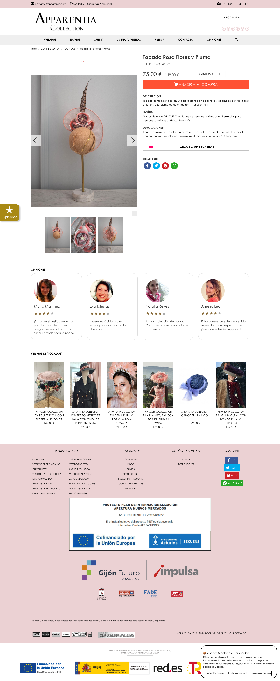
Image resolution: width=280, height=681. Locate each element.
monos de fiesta (78, 493)
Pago (130, 464)
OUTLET (98, 39)
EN (246, 3)
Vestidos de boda (42, 483)
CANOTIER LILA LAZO (194, 415)
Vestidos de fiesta (79, 464)
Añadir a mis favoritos (197, 147)
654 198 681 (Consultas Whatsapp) (91, 4)
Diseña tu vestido (128, 39)
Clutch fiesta (39, 469)
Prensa (159, 39)
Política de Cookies (213, 666)
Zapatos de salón (79, 478)
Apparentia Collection (49, 411)
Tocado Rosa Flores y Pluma (94, 48)
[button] (236, 17)
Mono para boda (79, 469)
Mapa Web (130, 488)
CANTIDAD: (206, 74)
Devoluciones (131, 474)
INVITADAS (49, 39)
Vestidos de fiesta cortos (46, 488)
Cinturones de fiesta (43, 493)
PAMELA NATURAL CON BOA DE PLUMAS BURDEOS (231, 419)
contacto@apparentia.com (48, 4)
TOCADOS (69, 48)
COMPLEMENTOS (50, 48)
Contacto (185, 39)
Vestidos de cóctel (80, 459)
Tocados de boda (79, 488)
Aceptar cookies (215, 673)
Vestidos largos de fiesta (46, 474)
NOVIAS (75, 39)
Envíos (131, 469)
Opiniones (214, 39)
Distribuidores (186, 464)
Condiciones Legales (131, 483)
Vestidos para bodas (81, 474)
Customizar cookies (261, 673)
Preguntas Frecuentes (131, 478)
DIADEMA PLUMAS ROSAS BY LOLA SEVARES (122, 419)
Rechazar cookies (237, 673)
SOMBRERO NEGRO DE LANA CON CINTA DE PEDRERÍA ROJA (85, 419)
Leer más (202, 104)
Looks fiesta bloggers (82, 483)
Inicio (34, 48)
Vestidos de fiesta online (46, 464)
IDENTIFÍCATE (226, 4)
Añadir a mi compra (196, 84)
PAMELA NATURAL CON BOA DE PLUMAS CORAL (158, 419)
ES (240, 3)
